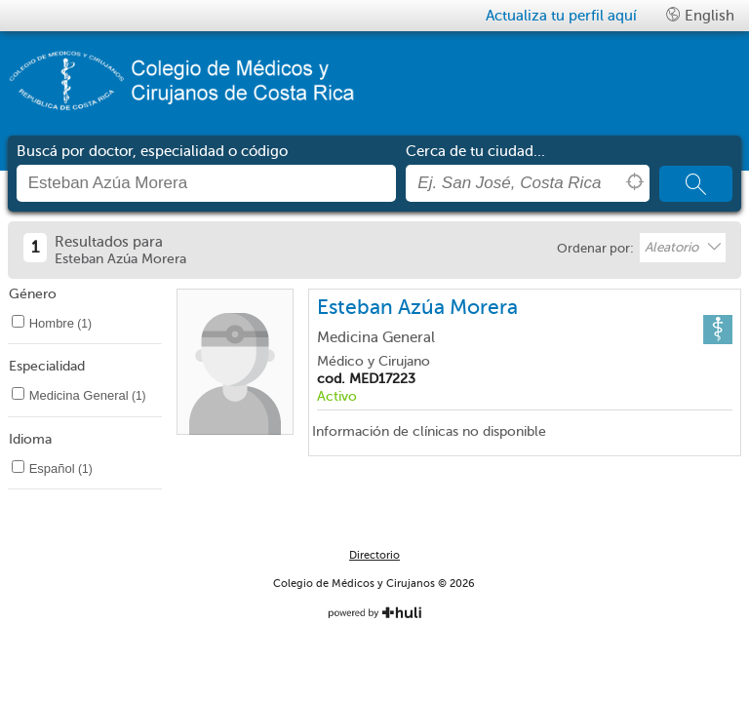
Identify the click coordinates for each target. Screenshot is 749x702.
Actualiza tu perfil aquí (561, 15)
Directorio (374, 555)
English (700, 15)
